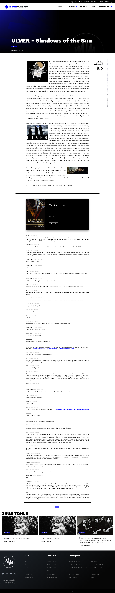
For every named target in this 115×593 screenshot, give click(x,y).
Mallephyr (73, 577)
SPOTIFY (107, 1)
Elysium (94, 561)
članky (27, 564)
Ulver (56, 507)
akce (26, 567)
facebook (28, 574)
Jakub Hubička (64, 591)
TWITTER (101, 1)
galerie (27, 571)
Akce (93, 7)
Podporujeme (105, 7)
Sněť (93, 577)
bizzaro (79, 591)
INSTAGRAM (93, 1)
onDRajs (13, 50)
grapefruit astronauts (78, 567)
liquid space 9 (74, 561)
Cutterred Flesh (75, 564)
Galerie (83, 7)
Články (72, 7)
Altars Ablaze (74, 574)
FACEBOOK (86, 1)
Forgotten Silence (98, 567)
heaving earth (74, 571)
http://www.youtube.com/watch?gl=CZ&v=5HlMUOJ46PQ (71, 409)
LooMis (83, 591)
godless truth (97, 564)
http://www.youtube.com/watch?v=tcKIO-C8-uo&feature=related (53, 348)
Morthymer (95, 571)
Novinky (61, 7)
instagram (29, 577)
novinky (28, 561)
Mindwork (95, 574)
